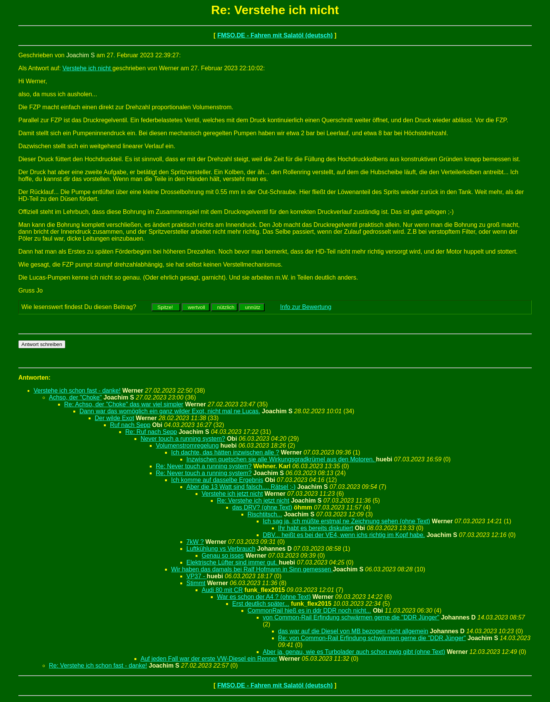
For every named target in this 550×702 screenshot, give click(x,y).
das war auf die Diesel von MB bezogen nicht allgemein (353, 631)
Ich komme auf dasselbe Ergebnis (217, 480)
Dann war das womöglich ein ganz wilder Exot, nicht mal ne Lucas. (169, 411)
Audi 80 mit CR (222, 590)
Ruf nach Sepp (130, 425)
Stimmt (195, 583)
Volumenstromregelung (187, 445)
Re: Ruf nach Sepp (151, 432)
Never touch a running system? (183, 438)
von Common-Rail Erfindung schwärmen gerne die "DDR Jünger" (351, 617)
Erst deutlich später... (260, 603)
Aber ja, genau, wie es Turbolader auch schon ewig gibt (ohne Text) (354, 652)
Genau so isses (223, 555)
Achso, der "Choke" (75, 397)
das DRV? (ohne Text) (262, 507)
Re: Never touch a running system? (204, 466)
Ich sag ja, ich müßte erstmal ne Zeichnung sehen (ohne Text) (346, 521)
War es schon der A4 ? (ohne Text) (264, 597)
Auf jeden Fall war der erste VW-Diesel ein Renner (209, 658)
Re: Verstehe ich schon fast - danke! (98, 665)
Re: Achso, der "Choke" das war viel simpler (123, 404)
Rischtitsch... (264, 514)
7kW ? (195, 542)
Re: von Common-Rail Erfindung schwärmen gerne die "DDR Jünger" (372, 638)
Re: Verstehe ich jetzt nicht (253, 500)
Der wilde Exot (114, 418)
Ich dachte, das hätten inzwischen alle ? (225, 452)
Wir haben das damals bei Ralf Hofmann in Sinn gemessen (252, 569)
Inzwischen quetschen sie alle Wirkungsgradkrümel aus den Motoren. (281, 459)
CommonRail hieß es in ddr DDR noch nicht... (309, 610)
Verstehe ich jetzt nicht (232, 493)
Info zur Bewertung (305, 307)
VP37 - (196, 576)
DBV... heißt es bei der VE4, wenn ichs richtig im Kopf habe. (344, 535)
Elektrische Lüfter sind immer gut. (232, 562)
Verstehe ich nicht (88, 68)
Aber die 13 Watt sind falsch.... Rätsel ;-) (241, 487)
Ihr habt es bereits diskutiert (315, 528)
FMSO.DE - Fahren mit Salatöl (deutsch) (275, 35)
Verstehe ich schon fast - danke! (77, 390)
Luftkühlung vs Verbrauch (221, 548)
